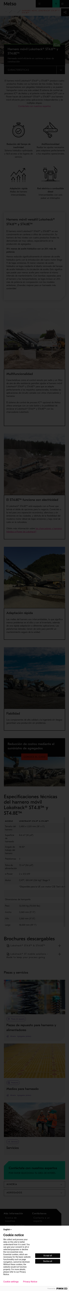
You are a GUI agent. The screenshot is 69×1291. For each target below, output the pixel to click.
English (7, 1229)
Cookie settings (11, 1282)
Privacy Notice (30, 1282)
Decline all (47, 1261)
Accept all (47, 1255)
